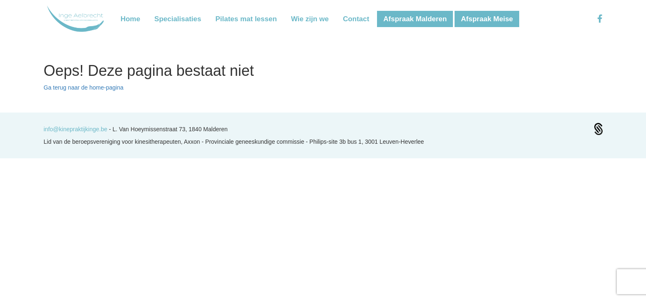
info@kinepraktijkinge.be (76, 129)
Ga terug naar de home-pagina (83, 87)
